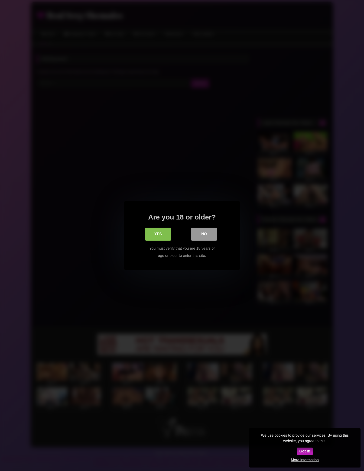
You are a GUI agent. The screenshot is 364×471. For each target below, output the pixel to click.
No (204, 234)
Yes (158, 234)
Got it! (304, 451)
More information (305, 460)
